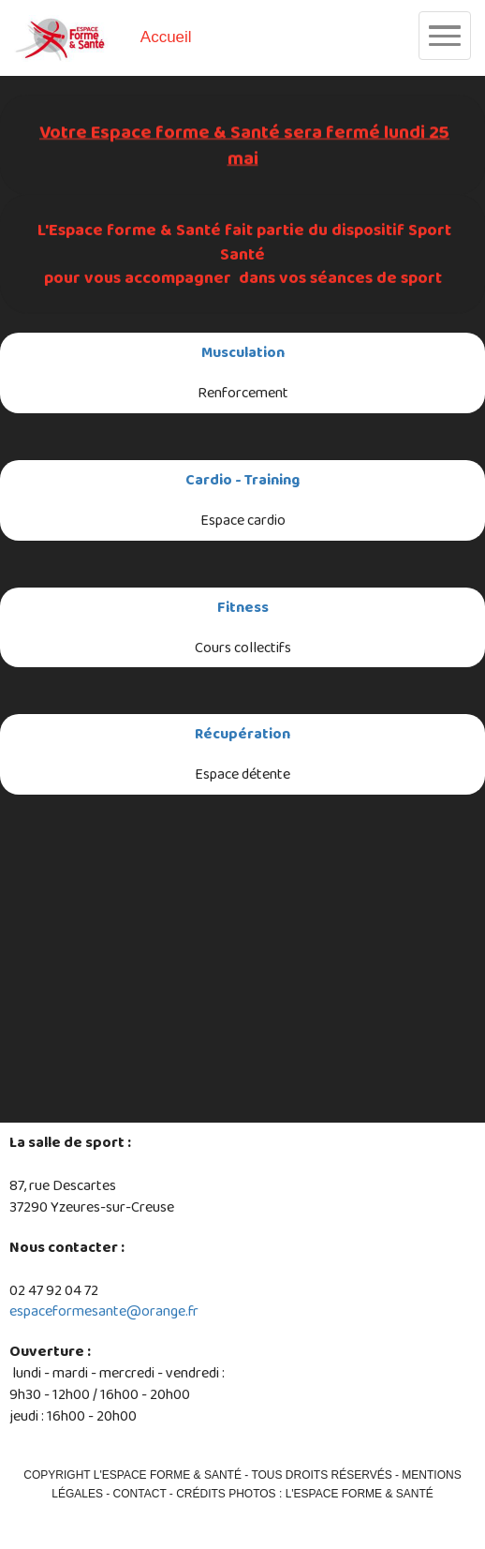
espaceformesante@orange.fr (103, 1310)
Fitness (243, 607)
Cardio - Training (242, 479)
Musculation (243, 352)
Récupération (242, 733)
